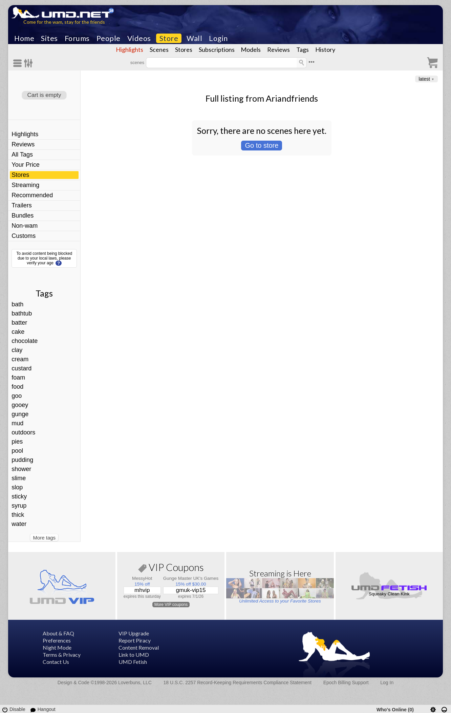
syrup (19, 505)
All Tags (22, 154)
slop (17, 487)
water (19, 524)
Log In (386, 682)
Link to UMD (134, 654)
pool (17, 450)
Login (218, 38)
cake (18, 331)
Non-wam (25, 225)
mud (17, 423)
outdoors (23, 432)
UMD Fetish (133, 661)
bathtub (22, 313)
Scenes (159, 49)
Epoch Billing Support (346, 682)
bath (17, 304)
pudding (22, 459)
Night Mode (57, 647)
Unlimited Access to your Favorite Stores (280, 601)
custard (21, 368)
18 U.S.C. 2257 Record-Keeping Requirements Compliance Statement (238, 682)
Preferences (57, 640)
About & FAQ (58, 633)
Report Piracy (135, 640)
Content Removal (139, 647)
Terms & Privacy (62, 654)
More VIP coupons (171, 604)
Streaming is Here (280, 573)
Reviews (278, 49)
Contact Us (56, 661)
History (325, 49)
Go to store (261, 145)
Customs (24, 235)
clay (17, 350)
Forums (77, 38)
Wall (194, 38)
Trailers (21, 205)
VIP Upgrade (134, 633)
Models (251, 49)
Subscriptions (217, 49)
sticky (19, 496)
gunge (20, 414)
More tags (44, 538)
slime (19, 478)
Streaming (25, 185)
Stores (183, 49)
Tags (302, 49)
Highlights (129, 49)
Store (168, 38)
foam (18, 377)
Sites (49, 38)
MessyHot (142, 578)
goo (17, 395)
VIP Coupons (171, 568)
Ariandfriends (292, 98)
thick (18, 514)
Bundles (23, 215)
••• (311, 62)
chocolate (25, 341)
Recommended (32, 195)
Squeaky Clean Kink (389, 593)
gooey (20, 405)
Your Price (25, 164)
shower (21, 469)
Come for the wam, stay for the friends (64, 22)
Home (24, 38)
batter (19, 322)
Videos (139, 38)
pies (17, 441)
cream (20, 359)
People (108, 38)
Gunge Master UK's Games (190, 578)
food (17, 386)
